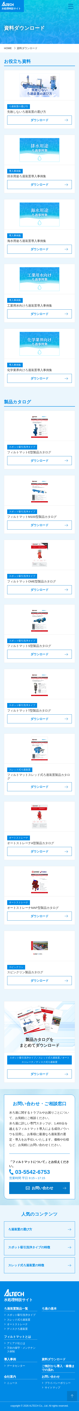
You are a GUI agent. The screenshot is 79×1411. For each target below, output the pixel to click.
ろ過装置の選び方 (20, 1229)
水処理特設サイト (39, 1295)
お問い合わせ (51, 1376)
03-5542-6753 (32, 1172)
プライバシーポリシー (58, 1382)
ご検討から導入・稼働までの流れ (58, 1368)
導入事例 (10, 1359)
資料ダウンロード (54, 1359)
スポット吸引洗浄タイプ (21, 1314)
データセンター (16, 1365)
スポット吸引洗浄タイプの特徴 (29, 1247)
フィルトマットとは (17, 1336)
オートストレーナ (17, 1324)
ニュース (12, 1382)
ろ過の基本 (49, 1308)
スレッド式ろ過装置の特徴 (26, 1265)
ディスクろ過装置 (17, 1328)
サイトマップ (52, 1387)
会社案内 (10, 1376)
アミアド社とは (16, 1343)
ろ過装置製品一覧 (16, 1308)
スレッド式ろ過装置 (18, 1319)
